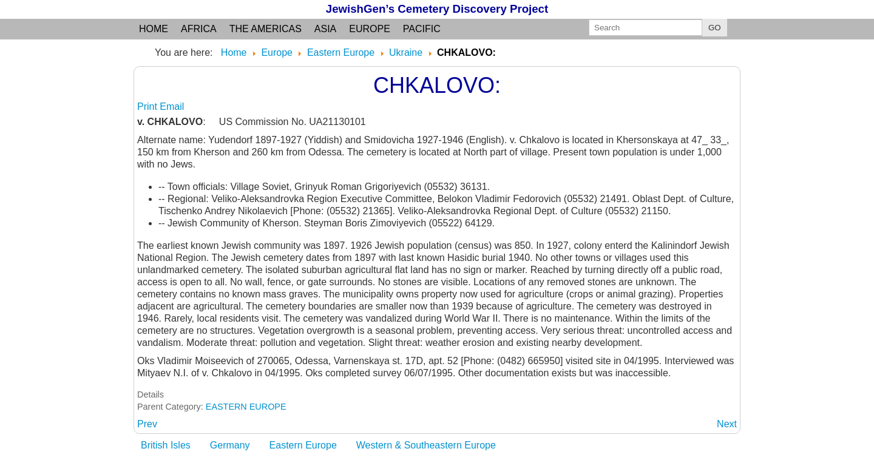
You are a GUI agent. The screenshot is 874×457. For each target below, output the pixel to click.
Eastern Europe (303, 445)
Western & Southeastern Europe (426, 445)
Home (153, 29)
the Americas (265, 29)
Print (148, 106)
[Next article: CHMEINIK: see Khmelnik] (727, 424)
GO (714, 27)
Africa (199, 29)
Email (172, 106)
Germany (230, 445)
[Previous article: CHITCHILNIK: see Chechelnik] (147, 424)
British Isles (166, 445)
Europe (369, 29)
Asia (325, 29)
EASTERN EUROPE (246, 406)
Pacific (422, 29)
